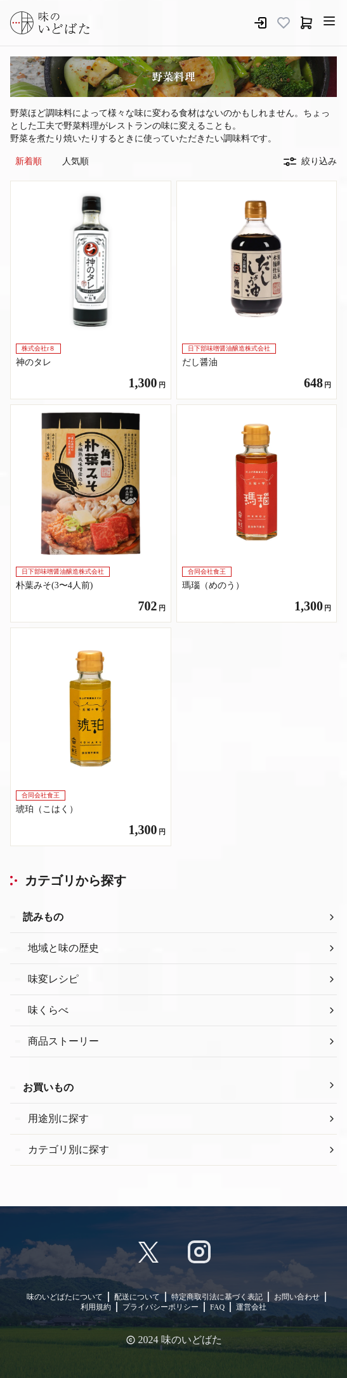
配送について (137, 1296)
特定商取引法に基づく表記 (217, 1296)
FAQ (217, 1307)
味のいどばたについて (65, 1296)
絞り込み (310, 161)
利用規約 (96, 1307)
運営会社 (251, 1307)
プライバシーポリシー (160, 1307)
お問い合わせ (297, 1296)
